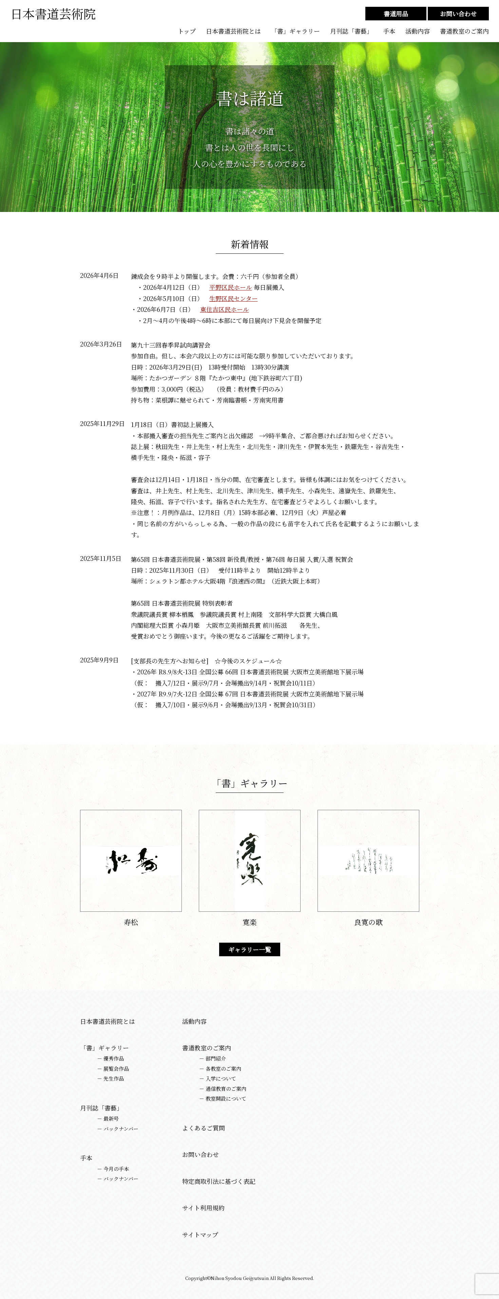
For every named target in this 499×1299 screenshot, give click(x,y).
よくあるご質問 (203, 1128)
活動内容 (417, 31)
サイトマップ (200, 1235)
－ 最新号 (108, 1118)
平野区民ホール (230, 287)
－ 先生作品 (110, 1078)
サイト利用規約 (203, 1208)
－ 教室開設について (222, 1098)
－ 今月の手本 (113, 1168)
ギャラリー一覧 (249, 949)
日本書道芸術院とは (233, 31)
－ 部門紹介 (212, 1058)
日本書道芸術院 (53, 13)
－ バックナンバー (117, 1128)
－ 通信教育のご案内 (222, 1088)
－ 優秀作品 (110, 1058)
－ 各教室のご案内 (220, 1068)
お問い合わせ (458, 13)
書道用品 (396, 13)
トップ (187, 31)
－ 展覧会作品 (113, 1068)
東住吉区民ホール (224, 309)
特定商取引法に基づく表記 (218, 1181)
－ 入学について (217, 1078)
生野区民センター (233, 298)
